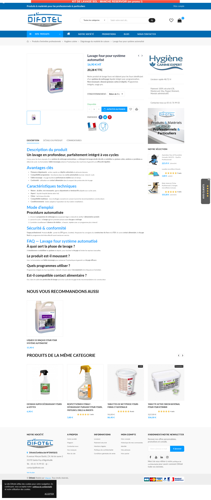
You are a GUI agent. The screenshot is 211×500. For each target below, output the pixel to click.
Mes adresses (126, 469)
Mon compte (178, 6)
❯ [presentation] (182, 368)
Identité (124, 465)
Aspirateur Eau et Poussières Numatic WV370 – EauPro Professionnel (170, 159)
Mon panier (126, 473)
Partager (101, 117)
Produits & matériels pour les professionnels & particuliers (56, 6)
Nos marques (72, 466)
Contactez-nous (73, 462)
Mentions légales (101, 462)
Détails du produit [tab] (53, 140)
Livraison (97, 454)
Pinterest (110, 117)
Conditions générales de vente (104, 471)
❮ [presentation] (178, 368)
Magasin (70, 458)
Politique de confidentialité (105, 466)
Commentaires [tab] (74, 140)
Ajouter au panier (114, 109)
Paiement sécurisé (101, 458)
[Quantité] (94, 109)
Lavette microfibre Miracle (173, 172)
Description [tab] (33, 140)
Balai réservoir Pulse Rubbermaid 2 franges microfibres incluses (171, 188)
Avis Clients (203, 191)
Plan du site (72, 470)
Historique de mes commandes (128, 459)
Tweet (105, 117)
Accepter (49, 494)
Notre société (72, 454)
